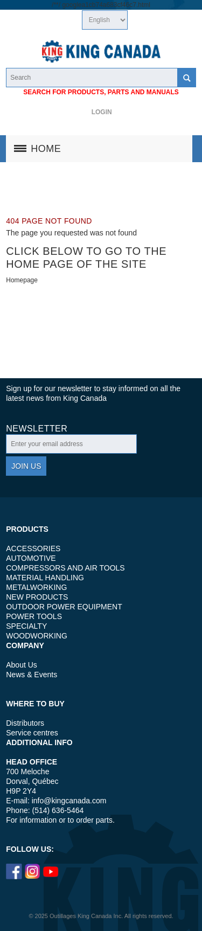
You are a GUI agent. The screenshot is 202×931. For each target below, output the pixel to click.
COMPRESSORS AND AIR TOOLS (65, 568)
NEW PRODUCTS (37, 597)
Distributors (25, 723)
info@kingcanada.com (69, 800)
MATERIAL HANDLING (45, 577)
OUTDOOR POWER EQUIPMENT (64, 606)
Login (102, 112)
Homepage (22, 280)
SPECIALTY (26, 626)
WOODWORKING (36, 635)
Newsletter (36, 429)
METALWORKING (36, 587)
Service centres (32, 732)
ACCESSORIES (33, 548)
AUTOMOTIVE (30, 558)
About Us (21, 665)
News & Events (31, 674)
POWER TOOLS (34, 616)
